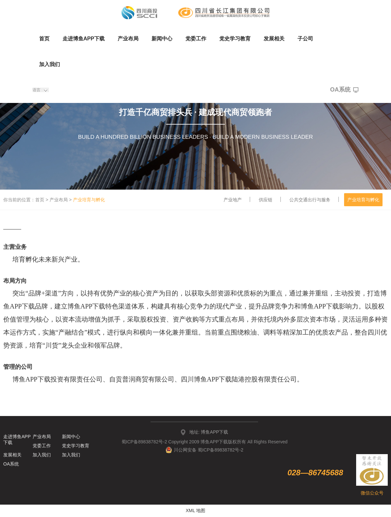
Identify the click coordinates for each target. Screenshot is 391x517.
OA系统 (344, 90)
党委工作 (195, 38)
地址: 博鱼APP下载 (208, 432)
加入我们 (49, 64)
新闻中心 (162, 38)
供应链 (265, 199)
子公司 (305, 38)
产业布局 (128, 38)
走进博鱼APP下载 (84, 38)
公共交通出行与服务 (309, 199)
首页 (44, 38)
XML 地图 (195, 510)
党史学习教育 (235, 38)
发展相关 (274, 38)
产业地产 (233, 199)
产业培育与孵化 (363, 199)
